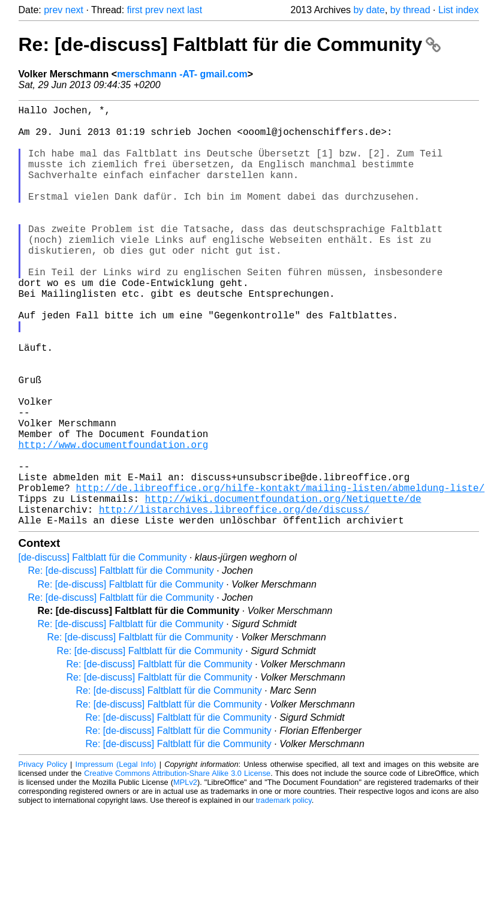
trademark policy (284, 893)
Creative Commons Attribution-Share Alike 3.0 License (177, 866)
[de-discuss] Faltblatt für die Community (103, 651)
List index (458, 10)
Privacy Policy (43, 857)
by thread (410, 10)
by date (368, 10)
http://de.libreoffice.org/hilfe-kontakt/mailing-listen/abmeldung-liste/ (280, 573)
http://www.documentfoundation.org (114, 521)
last (194, 10)
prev (53, 10)
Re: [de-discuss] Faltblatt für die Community (230, 44)
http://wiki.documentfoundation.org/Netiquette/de (283, 587)
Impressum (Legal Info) (116, 857)
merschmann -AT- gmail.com (182, 74)
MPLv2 (185, 875)
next (74, 10)
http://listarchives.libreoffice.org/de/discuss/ (234, 600)
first (135, 10)
